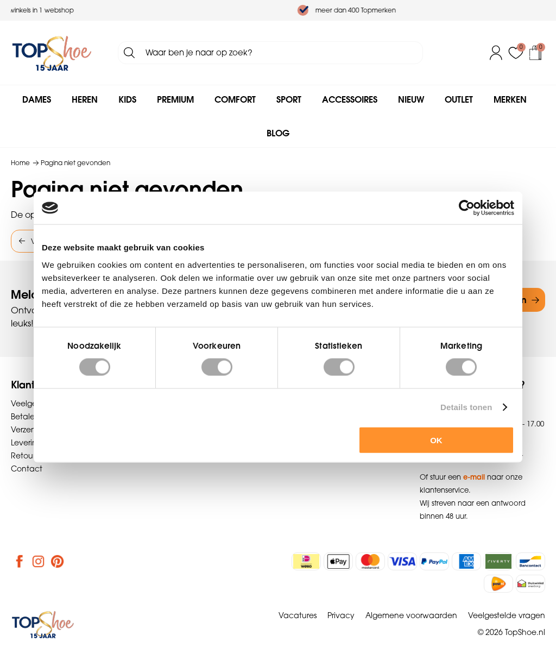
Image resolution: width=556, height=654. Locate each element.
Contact (26, 469)
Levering (26, 443)
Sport (288, 99)
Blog (278, 133)
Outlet (459, 99)
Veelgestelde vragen (506, 615)
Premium (175, 99)
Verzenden (31, 430)
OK (436, 439)
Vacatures (298, 615)
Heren (85, 99)
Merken (510, 99)
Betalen (25, 417)
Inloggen (496, 52)
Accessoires (349, 99)
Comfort (235, 99)
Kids (127, 99)
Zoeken (129, 53)
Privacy (341, 615)
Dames (36, 99)
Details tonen (466, 407)
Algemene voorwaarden (411, 615)
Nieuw (411, 99)
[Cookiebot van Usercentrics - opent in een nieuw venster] (466, 208)
